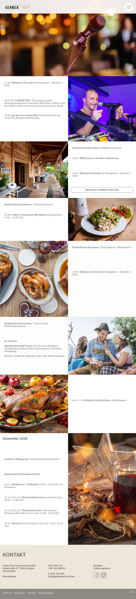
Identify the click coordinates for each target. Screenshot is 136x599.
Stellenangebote (101, 568)
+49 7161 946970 (56, 568)
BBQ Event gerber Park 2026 (102, 189)
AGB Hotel (31, 593)
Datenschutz (20, 593)
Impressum (7, 593)
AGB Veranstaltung (45, 593)
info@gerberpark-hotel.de (61, 576)
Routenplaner (9, 576)
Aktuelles (98, 565)
